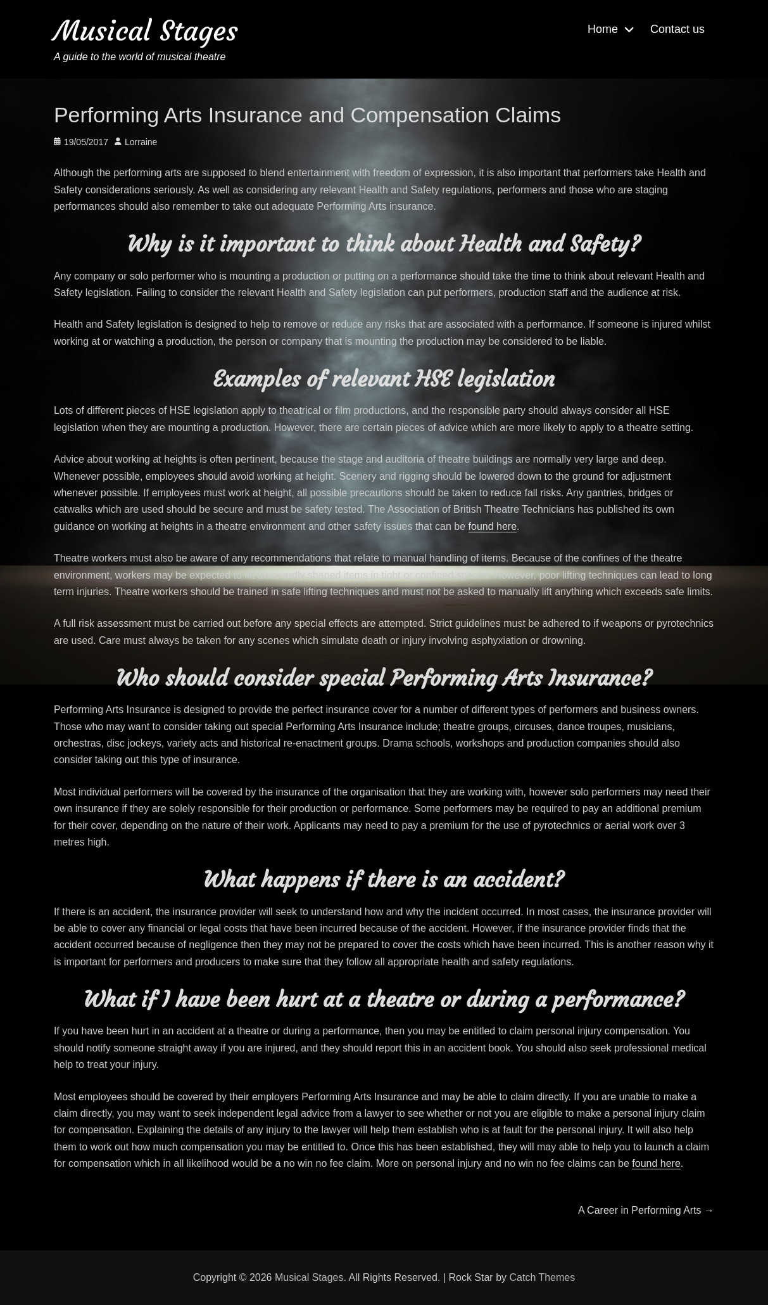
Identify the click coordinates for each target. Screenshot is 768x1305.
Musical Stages (146, 30)
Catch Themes (542, 1277)
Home (603, 29)
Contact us (677, 29)
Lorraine (141, 142)
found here (493, 526)
